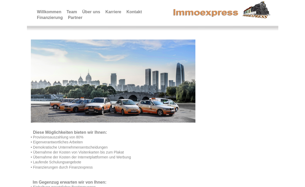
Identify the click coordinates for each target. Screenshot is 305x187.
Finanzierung (50, 17)
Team (72, 12)
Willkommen (49, 12)
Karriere (113, 12)
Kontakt (134, 12)
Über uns (91, 12)
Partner (75, 17)
